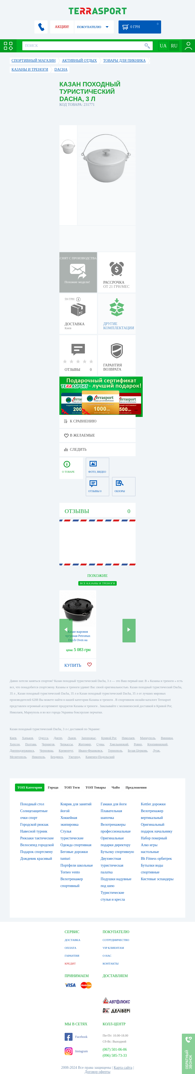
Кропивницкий (157, 744)
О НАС (106, 955)
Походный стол (32, 804)
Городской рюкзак (34, 825)
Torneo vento (70, 872)
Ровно (138, 744)
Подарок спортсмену (36, 852)
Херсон (15, 744)
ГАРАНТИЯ (72, 955)
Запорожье (88, 738)
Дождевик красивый (36, 859)
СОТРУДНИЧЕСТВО (115, 939)
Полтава (30, 744)
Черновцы (46, 750)
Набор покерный (154, 838)
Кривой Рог (108, 738)
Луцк (156, 750)
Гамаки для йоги (114, 804)
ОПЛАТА (70, 947)
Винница (167, 738)
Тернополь (115, 750)
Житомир (84, 744)
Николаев (128, 738)
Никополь (38, 757)
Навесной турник (33, 831)
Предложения (136, 787)
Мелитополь (18, 757)
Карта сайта (123, 1068)
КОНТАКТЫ (110, 963)
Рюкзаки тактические (37, 838)
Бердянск (56, 757)
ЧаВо (115, 787)
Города (53, 787)
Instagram (76, 1051)
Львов (72, 738)
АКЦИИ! (62, 27)
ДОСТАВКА (72, 939)
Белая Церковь (137, 750)
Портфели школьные (76, 865)
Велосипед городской (37, 845)
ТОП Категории (29, 787)
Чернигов (48, 744)
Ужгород (74, 757)
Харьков (27, 738)
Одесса (43, 738)
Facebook (76, 1037)
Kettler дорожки (153, 804)
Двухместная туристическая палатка (112, 865)
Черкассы (66, 744)
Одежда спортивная (75, 845)
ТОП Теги (72, 787)
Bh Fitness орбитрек (156, 859)
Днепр (58, 738)
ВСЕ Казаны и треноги (97, 583)
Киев (13, 738)
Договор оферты (97, 1072)
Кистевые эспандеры (157, 879)
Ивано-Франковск (90, 750)
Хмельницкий (119, 744)
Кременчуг (66, 750)
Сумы (100, 744)
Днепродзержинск (22, 750)
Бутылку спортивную (117, 852)
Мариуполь (147, 738)
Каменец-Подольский (100, 757)
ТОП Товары (95, 787)
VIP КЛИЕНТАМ (113, 947)
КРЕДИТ (70, 963)
